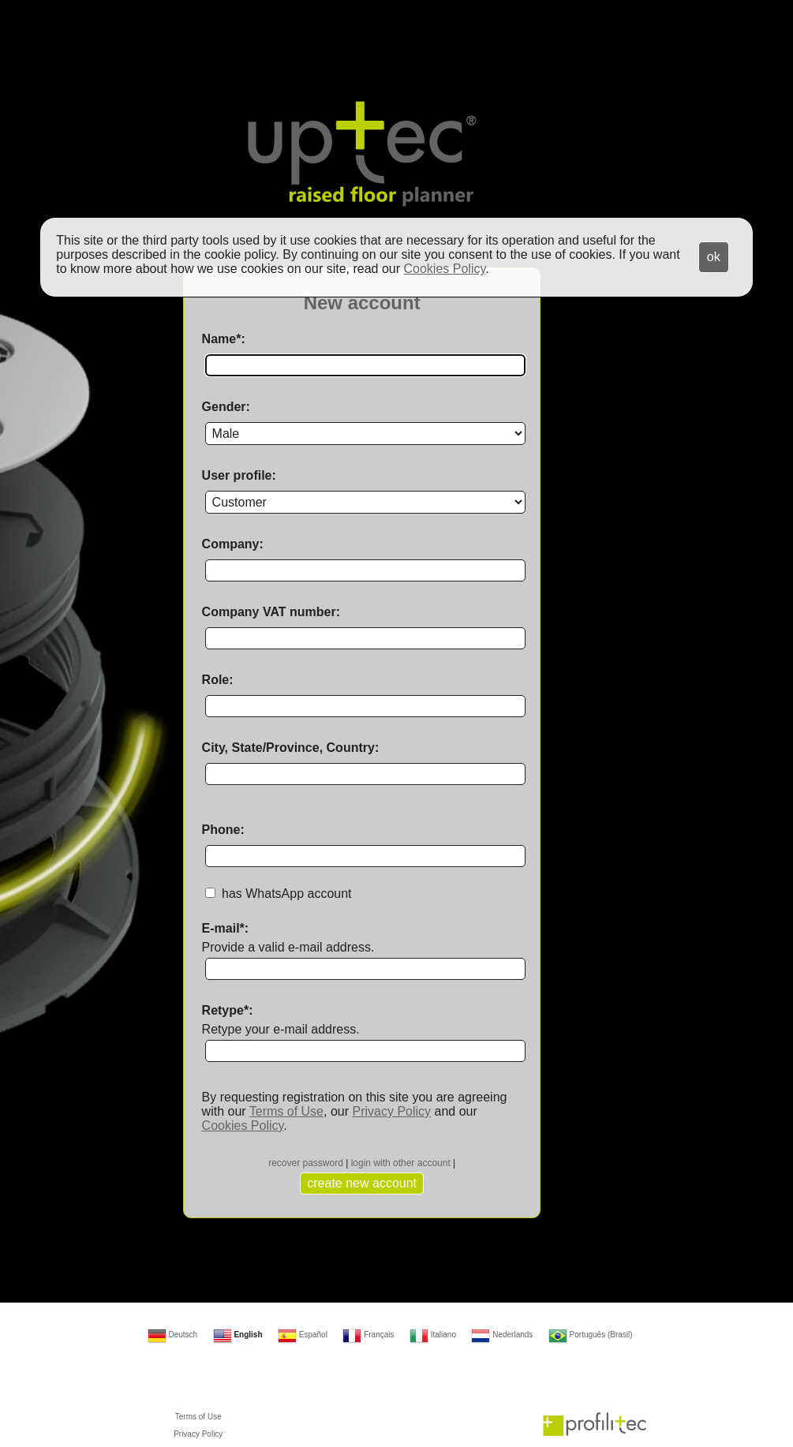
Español (302, 1334)
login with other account (401, 1162)
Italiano (433, 1334)
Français (368, 1334)
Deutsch (172, 1334)
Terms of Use (286, 1111)
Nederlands (502, 1334)
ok (713, 257)
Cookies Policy (243, 1125)
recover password (305, 1162)
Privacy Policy (391, 1111)
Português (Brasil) (590, 1334)
